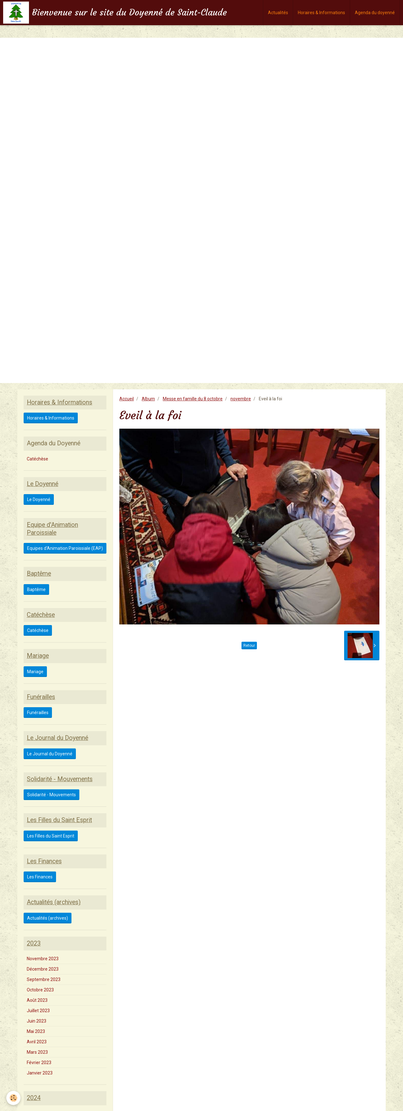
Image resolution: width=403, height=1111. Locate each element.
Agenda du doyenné (375, 12)
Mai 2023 (36, 1031)
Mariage (35, 671)
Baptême (36, 589)
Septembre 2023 (43, 979)
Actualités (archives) (47, 918)
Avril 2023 (37, 1041)
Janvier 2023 (40, 1072)
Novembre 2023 (43, 958)
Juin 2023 (36, 1021)
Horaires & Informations (321, 12)
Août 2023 (37, 1000)
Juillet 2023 (38, 1010)
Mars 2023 (37, 1052)
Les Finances (40, 876)
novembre (240, 398)
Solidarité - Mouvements (51, 794)
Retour (249, 645)
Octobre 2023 (40, 989)
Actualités (278, 12)
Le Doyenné (38, 499)
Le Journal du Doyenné (49, 753)
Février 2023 (39, 1062)
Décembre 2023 (43, 969)
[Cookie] (13, 1098)
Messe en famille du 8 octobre (193, 398)
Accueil (126, 398)
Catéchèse (37, 458)
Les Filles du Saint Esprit (50, 835)
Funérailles (37, 712)
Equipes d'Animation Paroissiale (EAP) (65, 548)
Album (148, 398)
